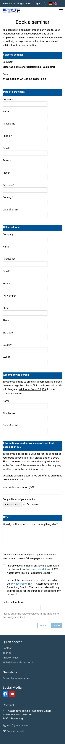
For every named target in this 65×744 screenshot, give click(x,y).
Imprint (7, 652)
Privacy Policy (19, 583)
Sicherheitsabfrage (13, 602)
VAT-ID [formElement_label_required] (6, 357)
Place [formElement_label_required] (6, 172)
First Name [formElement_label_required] (9, 123)
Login (37, 3)
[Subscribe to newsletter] (16, 678)
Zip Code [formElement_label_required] (8, 185)
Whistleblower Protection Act (19, 662)
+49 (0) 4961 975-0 (18, 725)
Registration (24, 3)
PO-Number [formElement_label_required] (9, 295)
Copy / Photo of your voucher (19, 499)
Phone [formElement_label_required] (7, 135)
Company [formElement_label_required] (8, 99)
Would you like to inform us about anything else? (30, 524)
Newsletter (9, 3)
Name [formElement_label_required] (7, 111)
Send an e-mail (15, 731)
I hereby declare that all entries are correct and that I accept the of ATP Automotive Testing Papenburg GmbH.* (33, 569)
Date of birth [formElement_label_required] (10, 209)
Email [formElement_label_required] (6, 148)
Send (57, 625)
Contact (7, 647)
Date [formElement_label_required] (6, 74)
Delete (43, 625)
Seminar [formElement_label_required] (8, 61)
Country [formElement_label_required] (8, 197)
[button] (61, 10)
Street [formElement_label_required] (7, 160)
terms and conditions (38, 569)
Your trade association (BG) (19, 487)
